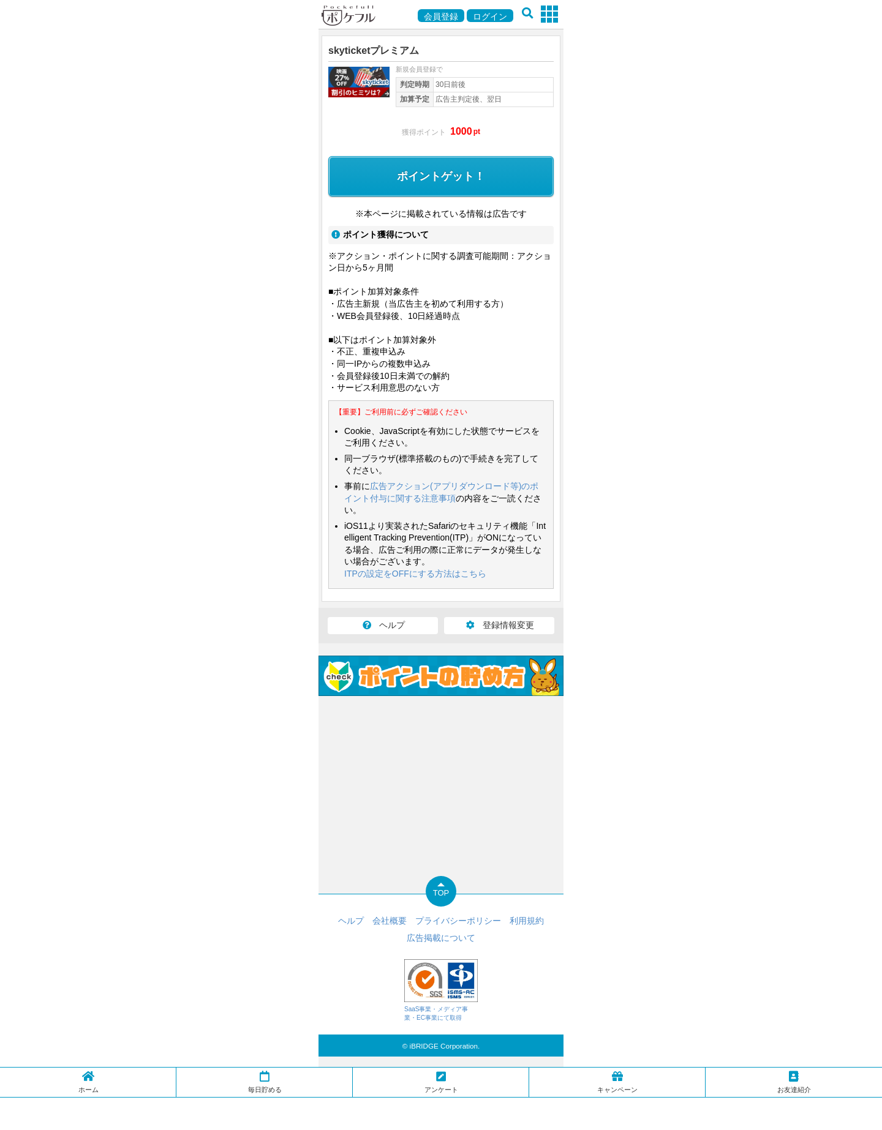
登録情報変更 (499, 625)
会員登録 (441, 16)
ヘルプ (383, 625)
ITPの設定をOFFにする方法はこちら (415, 573)
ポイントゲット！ (441, 176)
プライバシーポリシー (458, 921)
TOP (441, 892)
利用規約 (527, 921)
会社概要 (389, 921)
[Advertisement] (441, 1113)
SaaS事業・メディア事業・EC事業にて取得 (441, 990)
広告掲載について (441, 938)
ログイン (490, 16)
